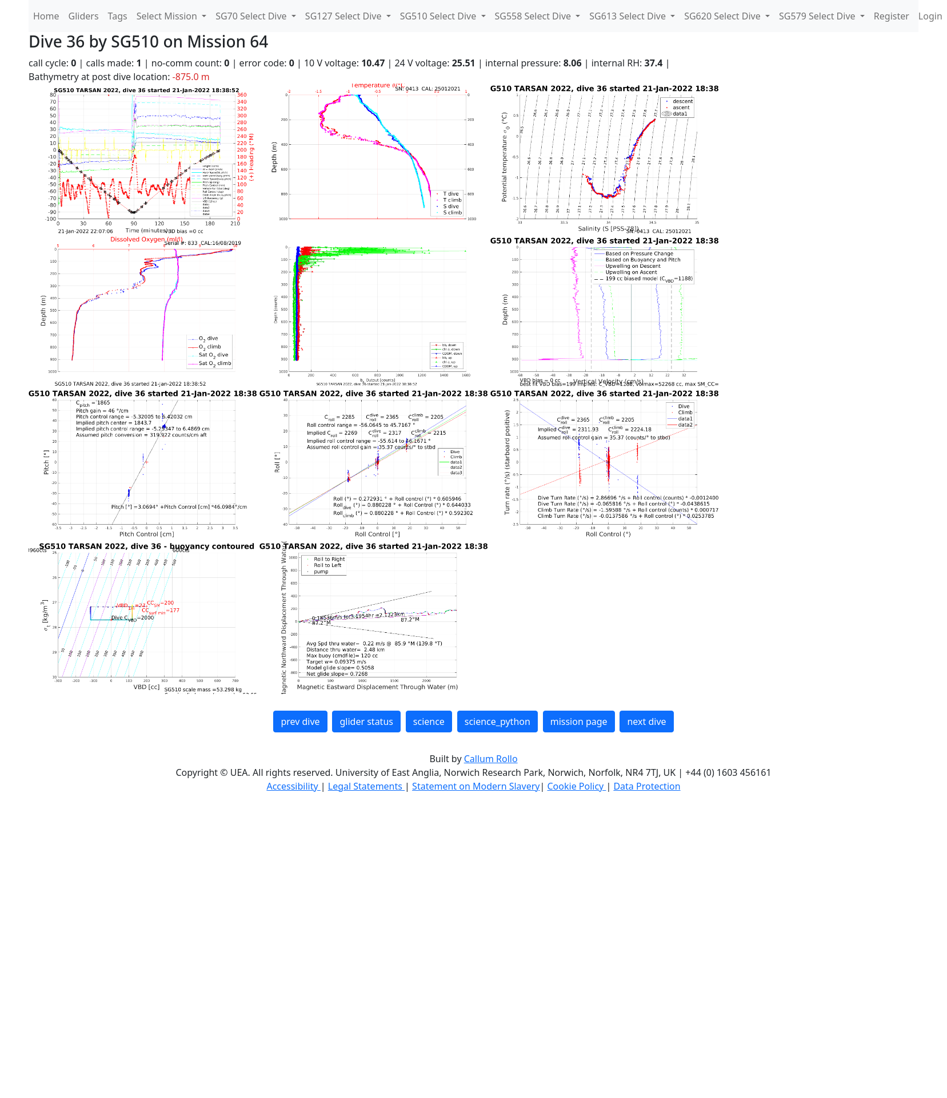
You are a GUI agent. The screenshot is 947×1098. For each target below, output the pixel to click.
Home (46, 16)
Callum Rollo (491, 758)
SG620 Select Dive (723, 16)
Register (891, 16)
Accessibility (293, 786)
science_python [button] (497, 721)
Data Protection (646, 786)
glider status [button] (366, 721)
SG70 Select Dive (252, 16)
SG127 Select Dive (344, 16)
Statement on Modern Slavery (476, 786)
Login (930, 16)
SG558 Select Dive (534, 16)
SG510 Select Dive (439, 16)
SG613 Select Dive (628, 16)
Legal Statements (366, 786)
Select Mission (168, 16)
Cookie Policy (576, 786)
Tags (117, 16)
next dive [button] (646, 721)
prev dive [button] (300, 721)
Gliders (84, 16)
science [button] (429, 721)
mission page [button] (579, 721)
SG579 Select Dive (818, 16)
